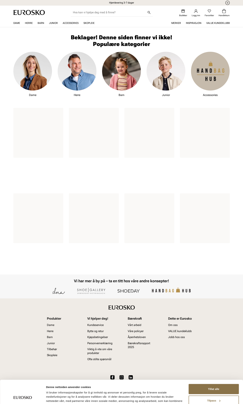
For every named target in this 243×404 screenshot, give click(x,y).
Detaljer (51, 397)
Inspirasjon (193, 23)
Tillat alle (213, 367)
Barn (41, 23)
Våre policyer (136, 331)
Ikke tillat (213, 390)
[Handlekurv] (224, 13)
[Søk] (149, 12)
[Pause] (227, 3)
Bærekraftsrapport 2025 (139, 345)
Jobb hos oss (176, 337)
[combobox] (109, 12)
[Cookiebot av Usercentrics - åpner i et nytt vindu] (22, 397)
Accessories (71, 23)
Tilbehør (52, 349)
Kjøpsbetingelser (97, 337)
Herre (29, 23)
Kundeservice (95, 325)
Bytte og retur (95, 331)
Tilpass (213, 378)
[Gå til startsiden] (29, 12)
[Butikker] (183, 13)
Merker (176, 23)
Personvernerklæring (99, 343)
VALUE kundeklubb (218, 23)
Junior (53, 23)
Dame (16, 23)
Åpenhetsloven (137, 337)
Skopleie (89, 23)
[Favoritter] (209, 13)
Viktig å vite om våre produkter (99, 351)
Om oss (173, 325)
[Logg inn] (196, 13)
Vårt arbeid (134, 325)
